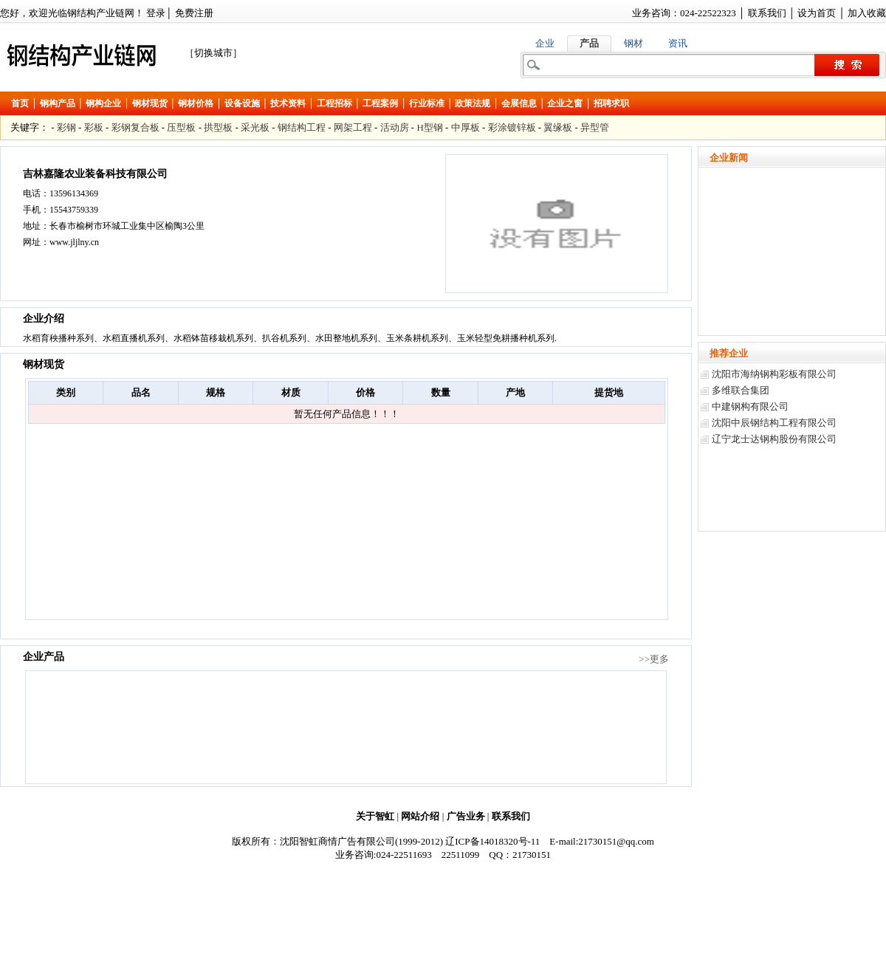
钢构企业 (103, 103)
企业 (544, 43)
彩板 (93, 127)
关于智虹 (375, 816)
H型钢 (429, 127)
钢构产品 (57, 103)
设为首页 (816, 12)
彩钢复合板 (135, 127)
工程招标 (334, 103)
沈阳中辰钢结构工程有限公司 (774, 422)
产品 (589, 43)
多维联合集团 (740, 390)
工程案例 (380, 103)
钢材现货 (150, 103)
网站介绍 (420, 816)
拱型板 (218, 127)
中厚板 (465, 127)
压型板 (181, 127)
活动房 (394, 127)
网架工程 (353, 127)
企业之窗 (565, 103)
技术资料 (288, 103)
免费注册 (194, 12)
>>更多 (654, 658)
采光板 (255, 127)
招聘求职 (611, 103)
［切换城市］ (213, 52)
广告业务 (466, 816)
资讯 (677, 43)
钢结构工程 (302, 127)
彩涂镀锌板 (512, 127)
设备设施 (242, 103)
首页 (20, 103)
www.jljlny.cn (74, 242)
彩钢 (66, 127)
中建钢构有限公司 (750, 406)
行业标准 (426, 103)
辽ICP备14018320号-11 (492, 841)
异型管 (594, 127)
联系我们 (767, 12)
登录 (155, 12)
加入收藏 (867, 12)
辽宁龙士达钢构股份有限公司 (774, 438)
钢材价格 (195, 103)
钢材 (633, 43)
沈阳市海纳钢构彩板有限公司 (774, 373)
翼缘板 (557, 127)
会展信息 (519, 103)
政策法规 (472, 103)
